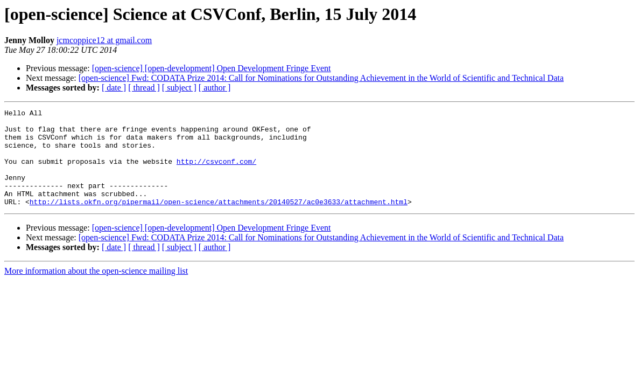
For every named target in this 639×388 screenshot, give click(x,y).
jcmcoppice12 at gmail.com (104, 40)
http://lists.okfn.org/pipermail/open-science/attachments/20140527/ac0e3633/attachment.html (219, 221)
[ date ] (114, 87)
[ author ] (215, 87)
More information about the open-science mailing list (96, 290)
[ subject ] (179, 87)
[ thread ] (144, 87)
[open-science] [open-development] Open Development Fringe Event (211, 68)
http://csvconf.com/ (216, 172)
